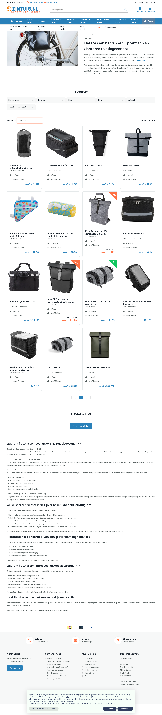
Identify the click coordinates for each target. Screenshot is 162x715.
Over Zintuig (89, 658)
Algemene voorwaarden (55, 670)
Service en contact (54, 658)
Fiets (99, 34)
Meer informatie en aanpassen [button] (43, 709)
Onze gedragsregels (92, 667)
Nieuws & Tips (90, 673)
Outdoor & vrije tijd (90, 34)
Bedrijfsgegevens (91, 661)
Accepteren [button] (125, 709)
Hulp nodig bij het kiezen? (56, 679)
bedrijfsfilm (111, 28)
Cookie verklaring (91, 670)
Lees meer (141, 60)
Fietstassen (107, 34)
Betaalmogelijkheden (54, 673)
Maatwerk (88, 676)
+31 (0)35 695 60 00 (35, 2)
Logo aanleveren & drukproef (57, 667)
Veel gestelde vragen (141, 2)
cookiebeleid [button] (113, 697)
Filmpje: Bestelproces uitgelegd (58, 661)
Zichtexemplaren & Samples (57, 676)
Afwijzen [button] (110, 709)
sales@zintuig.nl (50, 2)
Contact (152, 2)
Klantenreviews (90, 664)
